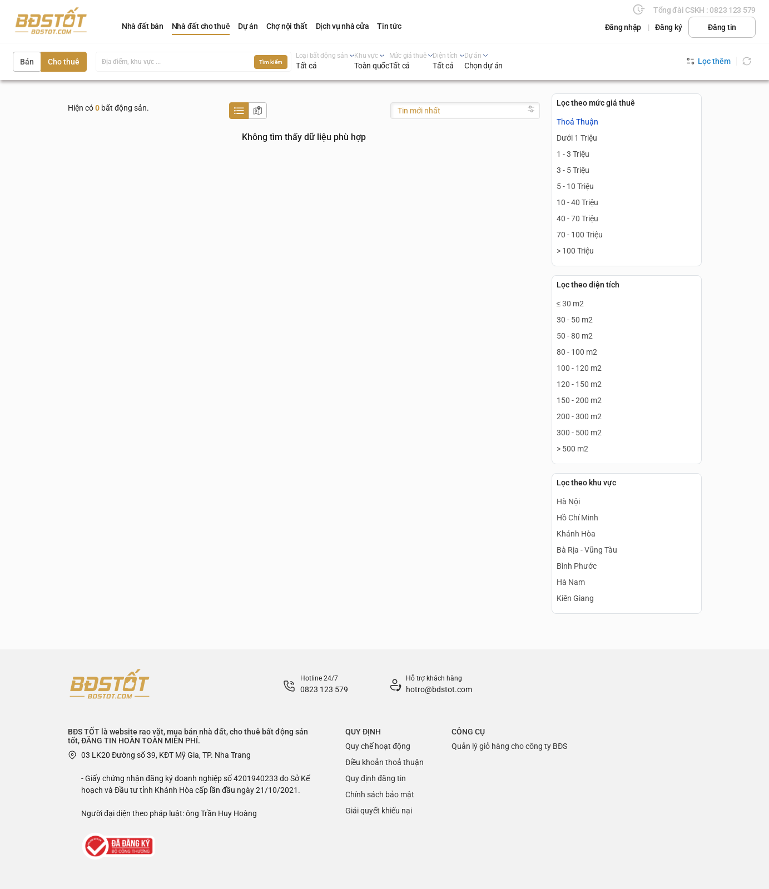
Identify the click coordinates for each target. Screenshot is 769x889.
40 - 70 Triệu (577, 218)
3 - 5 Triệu (573, 170)
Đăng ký (668, 27)
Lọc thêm (709, 61)
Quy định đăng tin (375, 778)
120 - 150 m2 (579, 384)
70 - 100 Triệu (580, 234)
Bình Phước (577, 566)
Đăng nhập (623, 27)
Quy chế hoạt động (377, 746)
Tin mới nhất (419, 110)
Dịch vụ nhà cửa (342, 26)
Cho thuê (64, 61)
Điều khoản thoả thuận (384, 762)
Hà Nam (571, 582)
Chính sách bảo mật (379, 794)
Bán (27, 61)
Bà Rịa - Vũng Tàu (587, 549)
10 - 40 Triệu (577, 202)
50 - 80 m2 (575, 335)
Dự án (248, 26)
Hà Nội (568, 501)
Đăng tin (722, 27)
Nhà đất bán (142, 26)
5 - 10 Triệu (575, 186)
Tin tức (389, 26)
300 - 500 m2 (579, 432)
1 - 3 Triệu (573, 154)
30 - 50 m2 (575, 319)
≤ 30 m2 (570, 303)
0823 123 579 (324, 689)
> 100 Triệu (575, 250)
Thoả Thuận (577, 121)
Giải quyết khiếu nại (378, 810)
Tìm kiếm (270, 62)
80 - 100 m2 (577, 351)
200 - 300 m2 (579, 416)
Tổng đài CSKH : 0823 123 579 (704, 10)
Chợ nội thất (286, 26)
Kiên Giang (575, 598)
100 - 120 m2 (579, 368)
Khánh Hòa (576, 533)
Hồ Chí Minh (577, 517)
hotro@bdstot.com (439, 689)
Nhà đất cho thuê (201, 26)
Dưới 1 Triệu (577, 137)
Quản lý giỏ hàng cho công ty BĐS (509, 746)
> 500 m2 (572, 448)
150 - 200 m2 (579, 400)
